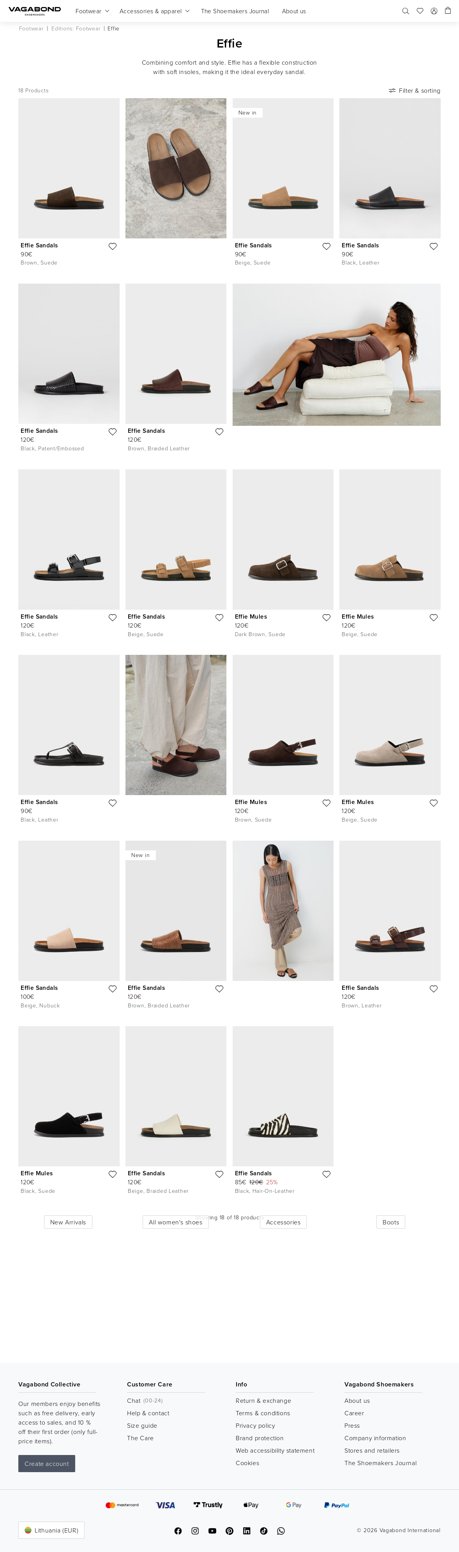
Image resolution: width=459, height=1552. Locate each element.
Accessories (283, 1321)
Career (354, 1413)
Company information (375, 1438)
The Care (140, 1438)
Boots (391, 1321)
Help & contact (148, 1413)
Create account (47, 1463)
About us (357, 1400)
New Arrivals (68, 1321)
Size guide (142, 1425)
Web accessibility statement (275, 1450)
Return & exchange (263, 1400)
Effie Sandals (39, 245)
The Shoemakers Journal (380, 1463)
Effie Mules (251, 616)
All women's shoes (175, 1321)
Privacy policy (255, 1425)
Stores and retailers (372, 1450)
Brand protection (260, 1438)
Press (352, 1425)
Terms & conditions (263, 1413)
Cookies (247, 1463)
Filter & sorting (414, 90)
